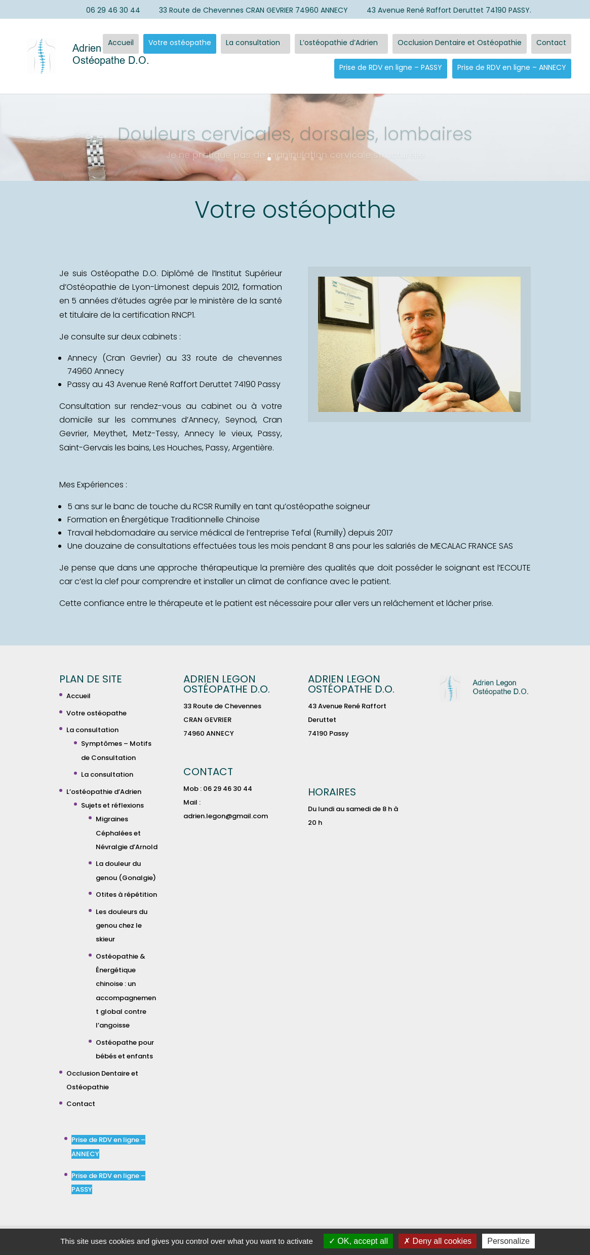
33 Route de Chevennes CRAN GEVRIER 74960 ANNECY (248, 10)
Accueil (121, 42)
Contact (551, 42)
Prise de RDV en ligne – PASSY (390, 67)
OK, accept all (358, 1241)
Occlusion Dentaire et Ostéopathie (460, 42)
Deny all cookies (437, 1241)
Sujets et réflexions (112, 805)
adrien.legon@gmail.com (225, 816)
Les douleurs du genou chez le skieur (121, 925)
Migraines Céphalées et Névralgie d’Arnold (127, 832)
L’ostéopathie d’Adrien (339, 42)
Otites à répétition (126, 894)
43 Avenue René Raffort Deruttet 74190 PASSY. (444, 10)
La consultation (253, 42)
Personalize (508, 1241)
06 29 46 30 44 (108, 10)
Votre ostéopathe (179, 42)
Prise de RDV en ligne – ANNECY (511, 67)
